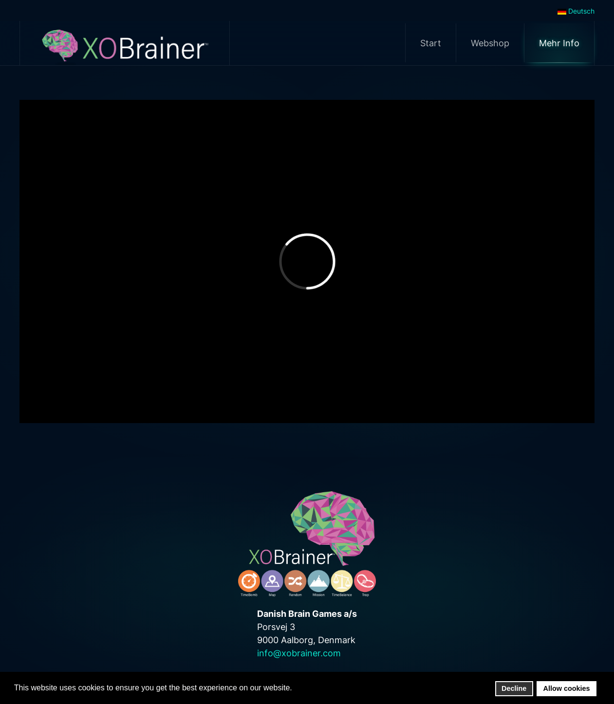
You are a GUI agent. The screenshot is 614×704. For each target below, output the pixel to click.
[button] (295, 688)
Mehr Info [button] (559, 43)
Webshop (490, 43)
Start (430, 43)
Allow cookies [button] (566, 688)
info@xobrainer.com (299, 653)
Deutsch (576, 11)
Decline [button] (514, 688)
